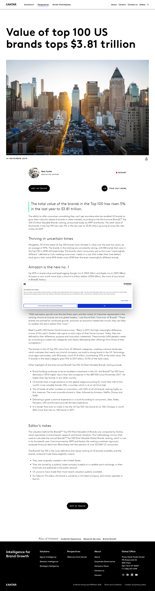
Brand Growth (109, 539)
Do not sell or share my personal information (50, 305)
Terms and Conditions (113, 585)
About (114, 5)
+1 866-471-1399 (130, 569)
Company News (101, 566)
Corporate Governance (104, 562)
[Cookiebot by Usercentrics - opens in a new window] (120, 284)
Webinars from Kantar (77, 557)
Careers (122, 5)
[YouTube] (132, 575)
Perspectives (43, 5)
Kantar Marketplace (61, 5)
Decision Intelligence (49, 562)
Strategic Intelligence (49, 566)
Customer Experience (71, 539)
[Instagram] (123, 575)
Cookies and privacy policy (135, 585)
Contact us (132, 5)
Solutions (28, 5)
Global (142, 5)
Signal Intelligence (48, 557)
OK (104, 305)
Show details (124, 300)
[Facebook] (127, 575)
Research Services (92, 539)
